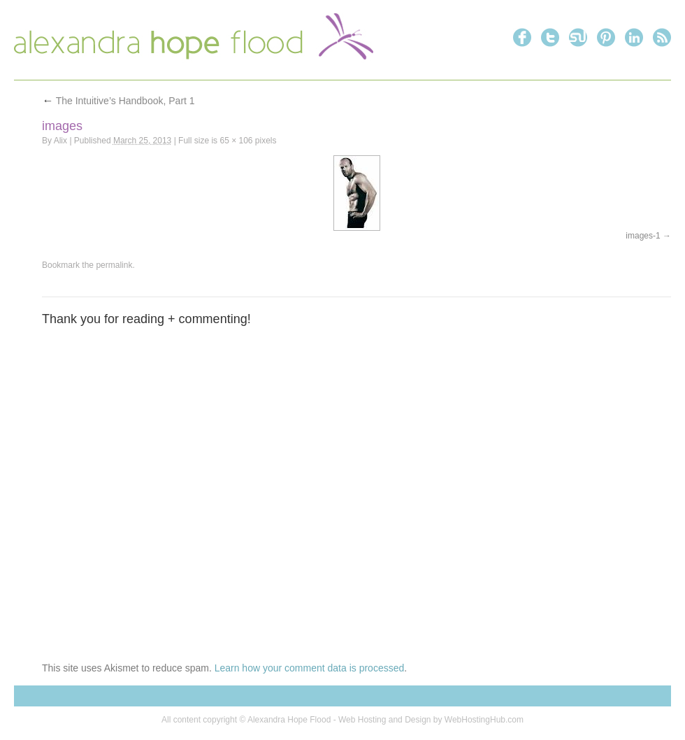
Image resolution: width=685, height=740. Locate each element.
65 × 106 (235, 140)
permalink (114, 265)
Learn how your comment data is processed (310, 668)
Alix (60, 140)
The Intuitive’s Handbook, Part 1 (118, 100)
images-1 (643, 236)
